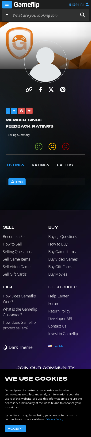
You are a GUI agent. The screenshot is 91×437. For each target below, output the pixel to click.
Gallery (65, 165)
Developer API (60, 318)
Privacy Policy (54, 419)
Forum (53, 303)
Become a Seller (16, 236)
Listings (15, 165)
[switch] (18, 347)
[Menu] (7, 4)
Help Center (58, 296)
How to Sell (12, 244)
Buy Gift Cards (60, 266)
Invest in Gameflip (63, 333)
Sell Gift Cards (15, 274)
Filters (17, 182)
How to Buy (57, 244)
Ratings (40, 165)
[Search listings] (43, 15)
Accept (15, 429)
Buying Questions (62, 236)
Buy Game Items (62, 251)
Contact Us (57, 326)
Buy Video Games (63, 259)
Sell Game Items (16, 259)
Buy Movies (57, 274)
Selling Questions (17, 251)
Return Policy (59, 311)
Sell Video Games (17, 266)
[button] (82, 15)
